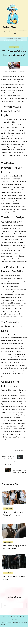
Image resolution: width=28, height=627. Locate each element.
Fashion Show (8, 27)
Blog (3, 624)
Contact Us (8, 622)
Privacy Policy (23, 622)
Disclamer (15, 622)
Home (2, 622)
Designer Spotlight (14, 47)
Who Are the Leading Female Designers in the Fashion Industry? (13, 515)
